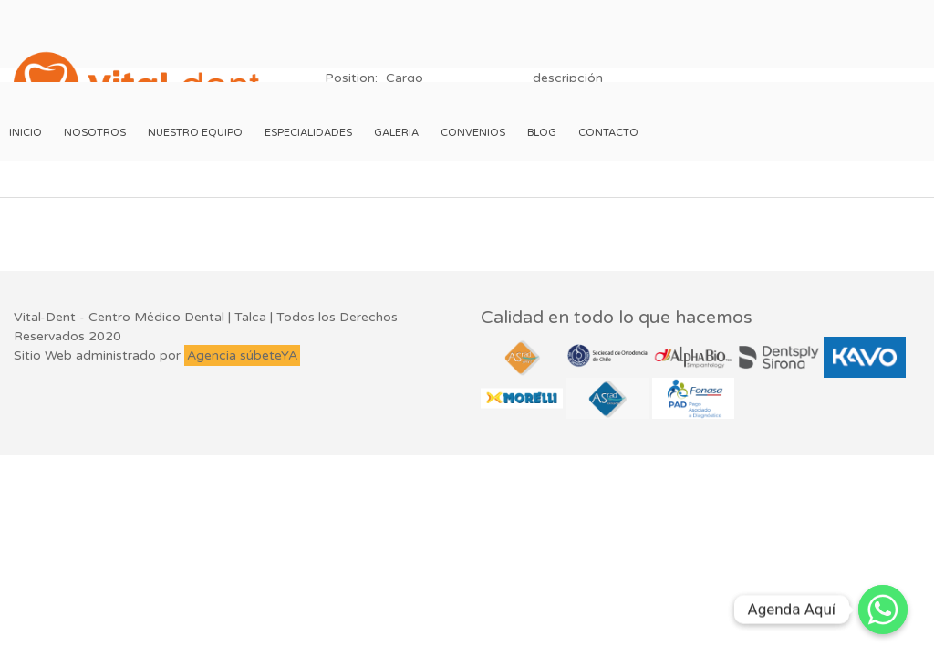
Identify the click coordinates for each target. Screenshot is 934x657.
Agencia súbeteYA (242, 355)
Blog (541, 133)
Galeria (396, 133)
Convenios (473, 133)
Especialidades (308, 133)
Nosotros (95, 133)
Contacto (608, 133)
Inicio (25, 133)
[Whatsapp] (883, 609)
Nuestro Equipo (195, 133)
